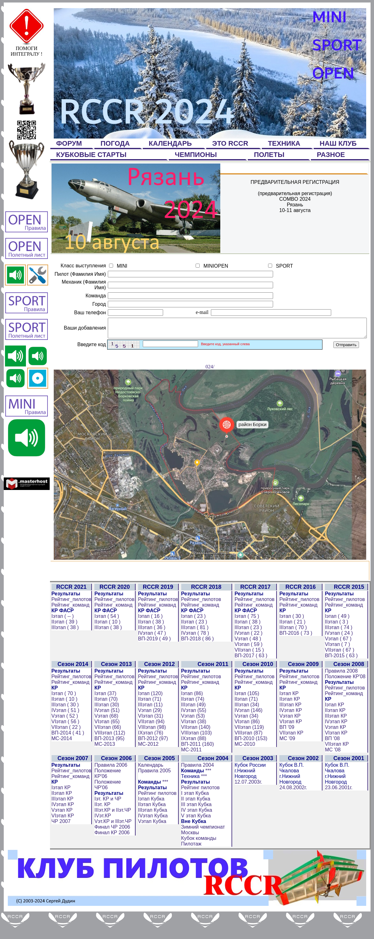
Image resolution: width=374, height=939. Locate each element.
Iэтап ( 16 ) (149, 641)
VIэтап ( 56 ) (64, 746)
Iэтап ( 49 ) (339, 641)
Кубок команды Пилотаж (197, 866)
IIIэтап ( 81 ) (193, 652)
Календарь (149, 790)
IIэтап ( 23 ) (193, 646)
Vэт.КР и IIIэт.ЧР (112, 846)
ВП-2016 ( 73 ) (298, 658)
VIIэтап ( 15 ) (251, 675)
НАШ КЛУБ (339, 143)
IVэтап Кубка (152, 840)
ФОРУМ (70, 143)
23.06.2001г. (341, 812)
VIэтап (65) (106, 746)
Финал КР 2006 (111, 857)
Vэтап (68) (105, 741)
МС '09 (289, 763)
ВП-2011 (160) (196, 769)
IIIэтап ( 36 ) (151, 652)
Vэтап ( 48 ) (249, 663)
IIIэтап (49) (192, 729)
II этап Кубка (194, 823)
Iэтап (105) (248, 718)
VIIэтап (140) (194, 752)
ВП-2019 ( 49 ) (153, 663)
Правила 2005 (153, 795)
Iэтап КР (291, 718)
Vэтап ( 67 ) (340, 663)
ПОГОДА (116, 143)
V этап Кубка (195, 840)
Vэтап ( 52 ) (63, 741)
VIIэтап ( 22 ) (65, 752)
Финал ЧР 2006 (111, 852)
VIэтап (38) (192, 746)
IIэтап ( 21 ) (294, 646)
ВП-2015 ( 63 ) (343, 680)
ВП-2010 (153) (252, 763)
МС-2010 (246, 769)
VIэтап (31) (149, 741)
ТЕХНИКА (285, 143)
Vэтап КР (292, 741)
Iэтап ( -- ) (61, 641)
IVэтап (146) (250, 735)
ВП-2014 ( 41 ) (66, 757)
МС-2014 (60, 763)
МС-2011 (190, 774)
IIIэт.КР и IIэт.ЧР (111, 835)
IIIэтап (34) (248, 729)
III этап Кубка (195, 829)
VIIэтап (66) (106, 752)
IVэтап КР (293, 735)
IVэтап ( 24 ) (341, 658)
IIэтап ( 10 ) (106, 646)
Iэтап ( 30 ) (294, 641)
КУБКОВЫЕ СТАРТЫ (92, 155)
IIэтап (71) (148, 724)
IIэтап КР (292, 724)
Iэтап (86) (191, 718)
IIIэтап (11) (149, 729)
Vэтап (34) (248, 741)
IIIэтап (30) (105, 729)
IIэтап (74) (191, 724)
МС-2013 (103, 769)
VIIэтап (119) (251, 752)
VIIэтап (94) (150, 746)
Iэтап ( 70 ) (62, 718)
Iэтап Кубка (150, 823)
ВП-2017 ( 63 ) (252, 680)
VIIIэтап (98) (151, 752)
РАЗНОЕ (332, 155)
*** (164, 807)
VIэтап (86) (249, 746)
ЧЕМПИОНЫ (197, 155)
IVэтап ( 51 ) (64, 735)
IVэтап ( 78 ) (194, 658)
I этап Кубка (194, 818)
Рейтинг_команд (69, 630)
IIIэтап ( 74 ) (341, 652)
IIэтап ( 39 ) (63, 646)
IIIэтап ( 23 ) (250, 652)
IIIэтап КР (292, 729)
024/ (211, 581)
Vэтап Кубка (151, 846)
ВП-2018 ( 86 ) (196, 663)
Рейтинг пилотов (156, 818)
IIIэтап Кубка (151, 835)
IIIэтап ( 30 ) (64, 729)
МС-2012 (147, 769)
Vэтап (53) (192, 741)
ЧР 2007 (59, 846)
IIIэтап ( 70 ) (295, 652)
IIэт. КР (101, 829)
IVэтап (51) (106, 735)
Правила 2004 (196, 790)
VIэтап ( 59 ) (250, 669)
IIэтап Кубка (151, 829)
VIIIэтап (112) (108, 757)
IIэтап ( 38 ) (150, 646)
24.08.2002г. (295, 812)
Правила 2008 (343, 696)
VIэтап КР (293, 746)
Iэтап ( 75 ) (248, 641)
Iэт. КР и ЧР (106, 823)
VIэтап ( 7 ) (340, 669)
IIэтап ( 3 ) (339, 646)
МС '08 (335, 774)
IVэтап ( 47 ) (151, 658)
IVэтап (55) (192, 735)
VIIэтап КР (294, 757)
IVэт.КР (101, 840)
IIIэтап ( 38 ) (64, 652)
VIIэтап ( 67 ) (342, 675)
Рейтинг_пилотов (70, 624)
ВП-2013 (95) (108, 763)
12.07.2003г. (250, 807)
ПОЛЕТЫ (270, 155)
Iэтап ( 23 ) (192, 641)
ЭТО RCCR (231, 143)
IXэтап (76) (149, 757)
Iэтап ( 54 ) (105, 641)
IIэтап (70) (105, 724)
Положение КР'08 (347, 701)
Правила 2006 (109, 790)
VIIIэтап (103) (195, 757)
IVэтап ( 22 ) (250, 658)
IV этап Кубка (195, 835)
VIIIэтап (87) (250, 757)
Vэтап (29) (149, 735)
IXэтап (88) (192, 763)
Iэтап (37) (104, 718)
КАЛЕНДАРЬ (171, 143)
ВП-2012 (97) (152, 763)
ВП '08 (334, 763)
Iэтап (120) (149, 718)
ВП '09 (289, 752)
